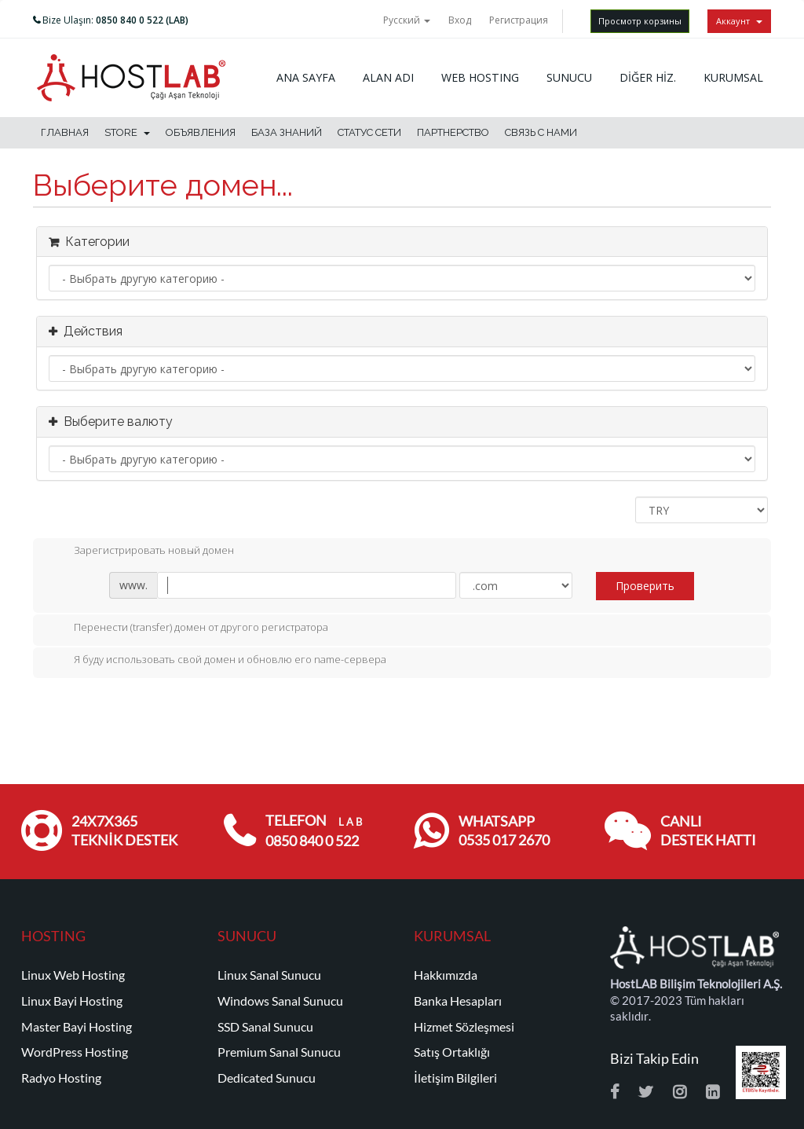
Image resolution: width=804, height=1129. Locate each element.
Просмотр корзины (640, 21)
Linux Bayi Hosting (71, 1001)
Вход (459, 20)
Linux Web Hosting (73, 975)
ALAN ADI (388, 77)
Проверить (645, 585)
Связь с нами (541, 132)
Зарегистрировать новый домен (141, 551)
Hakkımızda (445, 975)
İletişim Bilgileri (455, 1078)
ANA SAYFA (305, 77)
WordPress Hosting (74, 1052)
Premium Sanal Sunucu (279, 1052)
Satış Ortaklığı (452, 1052)
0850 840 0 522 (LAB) (142, 20)
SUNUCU (569, 77)
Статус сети (369, 132)
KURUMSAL (733, 77)
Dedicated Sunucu (266, 1078)
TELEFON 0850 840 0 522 (313, 830)
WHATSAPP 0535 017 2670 (504, 831)
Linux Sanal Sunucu (269, 975)
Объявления (201, 132)
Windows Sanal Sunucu (280, 1001)
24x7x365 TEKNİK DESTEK (124, 831)
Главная (65, 132)
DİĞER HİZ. (647, 77)
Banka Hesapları (458, 1001)
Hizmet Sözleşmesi (464, 1027)
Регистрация (518, 20)
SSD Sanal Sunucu (265, 1027)
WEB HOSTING (480, 77)
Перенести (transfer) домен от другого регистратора (188, 628)
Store (127, 132)
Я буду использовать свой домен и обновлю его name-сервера (217, 660)
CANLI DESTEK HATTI (708, 831)
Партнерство (453, 132)
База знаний (286, 132)
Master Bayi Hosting (76, 1027)
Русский (406, 20)
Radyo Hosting (61, 1078)
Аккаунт (739, 21)
